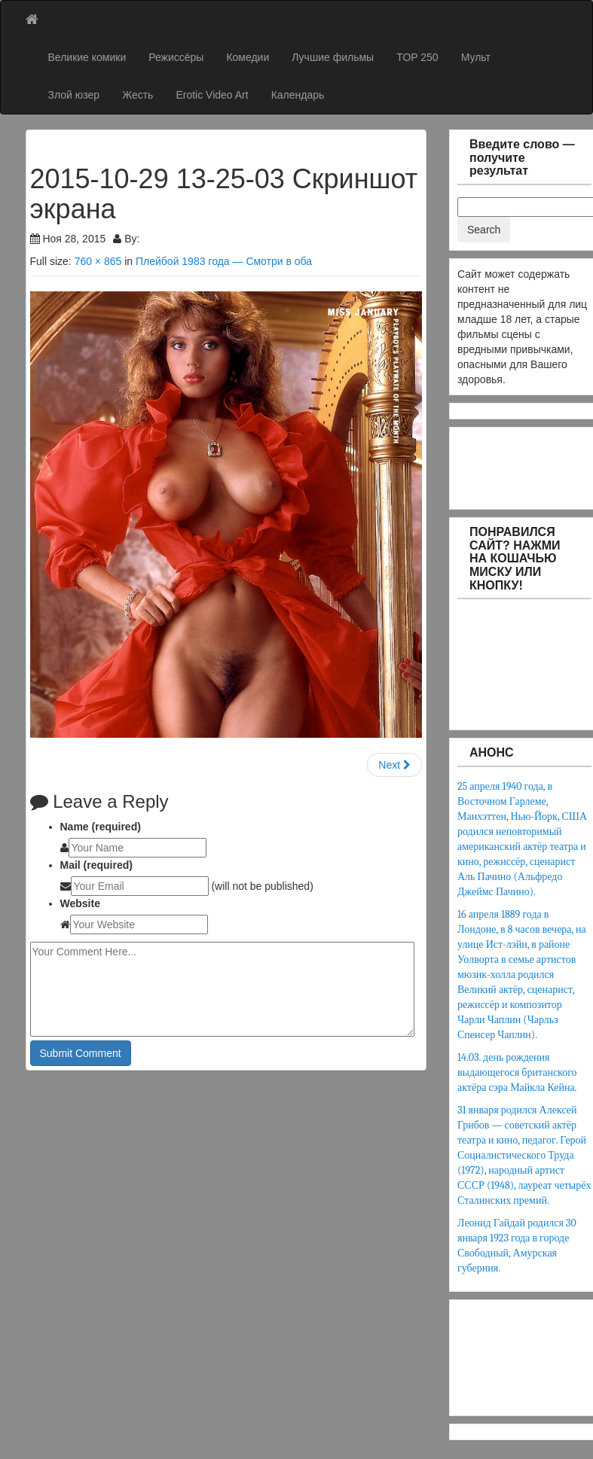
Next (394, 765)
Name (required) (100, 827)
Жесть (137, 95)
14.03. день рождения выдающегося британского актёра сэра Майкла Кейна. (517, 1072)
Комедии (247, 57)
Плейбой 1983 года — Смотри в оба (224, 261)
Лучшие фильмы (333, 57)
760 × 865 (98, 261)
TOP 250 (417, 57)
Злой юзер (74, 95)
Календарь (298, 95)
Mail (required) (96, 865)
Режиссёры (175, 57)
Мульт (476, 57)
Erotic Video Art (212, 95)
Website (80, 903)
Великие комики (87, 57)
